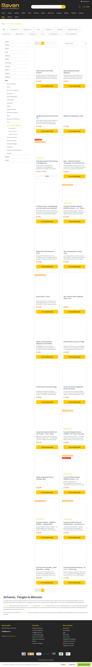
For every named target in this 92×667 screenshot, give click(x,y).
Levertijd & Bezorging (37, 635)
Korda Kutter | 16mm (43, 297)
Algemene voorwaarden (38, 639)
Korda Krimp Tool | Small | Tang (46, 387)
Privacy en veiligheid (37, 643)
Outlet (8, 87)
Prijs (44, 34)
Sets (8, 122)
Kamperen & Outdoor (12, 112)
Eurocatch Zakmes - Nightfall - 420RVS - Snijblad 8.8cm (46, 523)
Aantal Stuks (15, 29)
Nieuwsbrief (66, 628)
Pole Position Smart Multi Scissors (44, 72)
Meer (6, 80)
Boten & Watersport (12, 96)
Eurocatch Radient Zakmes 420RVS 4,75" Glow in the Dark (74, 433)
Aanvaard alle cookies (83, 664)
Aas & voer (8, 63)
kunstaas (30, 606)
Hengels (7, 66)
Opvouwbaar (33, 34)
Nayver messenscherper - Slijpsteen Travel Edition (44, 343)
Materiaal (61, 29)
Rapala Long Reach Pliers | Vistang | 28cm (45, 478)
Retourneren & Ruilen (37, 637)
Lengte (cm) (50, 29)
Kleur (40, 29)
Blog (64, 632)
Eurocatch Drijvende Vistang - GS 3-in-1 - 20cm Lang (74, 568)
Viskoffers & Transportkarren (14, 150)
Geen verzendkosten (71, 34)
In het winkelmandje (47, 86)
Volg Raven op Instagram (69, 639)
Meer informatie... (44, 664)
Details (47, 176)
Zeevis (7, 59)
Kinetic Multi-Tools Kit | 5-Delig (74, 342)
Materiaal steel (21, 34)
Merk (5, 29)
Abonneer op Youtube (68, 643)
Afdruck (34, 641)
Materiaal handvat (74, 29)
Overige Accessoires (13, 134)
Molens (7, 70)
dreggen (42, 606)
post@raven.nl (6, 631)
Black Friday (66, 635)
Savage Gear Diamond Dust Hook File (47, 117)
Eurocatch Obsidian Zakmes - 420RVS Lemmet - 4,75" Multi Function (73, 207)
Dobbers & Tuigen (11, 109)
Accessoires (10, 93)
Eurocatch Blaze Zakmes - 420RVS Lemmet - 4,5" (72, 478)
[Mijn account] (80, 6)
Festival (9, 153)
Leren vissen (66, 637)
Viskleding (9, 147)
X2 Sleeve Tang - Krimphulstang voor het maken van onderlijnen (46, 207)
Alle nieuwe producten (12, 90)
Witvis (7, 49)
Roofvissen (6, 606)
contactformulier (11, 636)
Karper (7, 41)
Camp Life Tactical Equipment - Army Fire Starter (74, 388)
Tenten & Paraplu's (11, 140)
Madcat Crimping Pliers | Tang (73, 116)
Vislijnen (7, 73)
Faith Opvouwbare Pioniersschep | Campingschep (47, 162)
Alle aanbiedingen (11, 84)
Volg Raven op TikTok (68, 645)
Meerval (7, 56)
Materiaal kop (7, 34)
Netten (8, 116)
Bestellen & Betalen (37, 628)
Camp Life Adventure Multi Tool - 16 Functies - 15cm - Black (47, 433)
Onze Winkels (66, 630)
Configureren (72, 664)
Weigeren (63, 664)
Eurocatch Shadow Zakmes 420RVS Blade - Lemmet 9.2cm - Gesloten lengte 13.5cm (74, 523)
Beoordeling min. (55, 34)
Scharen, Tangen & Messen (14, 125)
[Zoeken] (64, 7)
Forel (6, 52)
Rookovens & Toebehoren (13, 119)
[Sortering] (75, 43)
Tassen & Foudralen (12, 137)
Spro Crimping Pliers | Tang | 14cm (73, 252)
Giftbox (9, 106)
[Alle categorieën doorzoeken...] (46, 7)
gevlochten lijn (24, 612)
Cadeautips (10, 103)
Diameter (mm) (29, 29)
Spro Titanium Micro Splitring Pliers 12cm (73, 297)
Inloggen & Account (37, 632)
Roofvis (7, 45)
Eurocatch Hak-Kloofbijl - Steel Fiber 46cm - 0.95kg (46, 568)
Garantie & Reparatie (37, 630)
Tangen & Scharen (12, 131)
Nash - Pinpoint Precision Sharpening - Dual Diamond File (74, 162)
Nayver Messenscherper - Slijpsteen (72, 72)
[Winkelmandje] (86, 6)
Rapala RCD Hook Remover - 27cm (45, 252)
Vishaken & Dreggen (12, 144)
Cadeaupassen (10, 100)
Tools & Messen (12, 128)
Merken (7, 157)
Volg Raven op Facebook (69, 641)
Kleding (7, 77)
